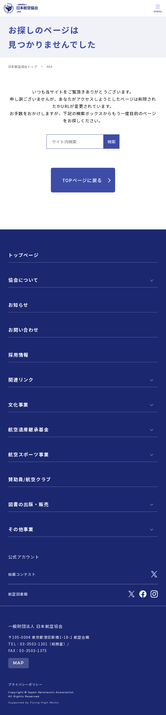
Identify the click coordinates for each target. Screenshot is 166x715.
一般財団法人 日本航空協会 (35, 626)
